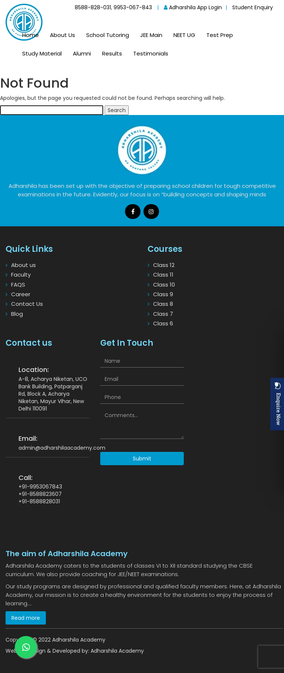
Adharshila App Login (193, 7)
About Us (62, 35)
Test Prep (219, 35)
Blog (17, 314)
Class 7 (163, 314)
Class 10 (164, 284)
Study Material (42, 53)
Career (20, 294)
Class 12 (164, 265)
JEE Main (151, 35)
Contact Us (27, 304)
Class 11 (163, 274)
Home (30, 35)
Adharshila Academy (117, 651)
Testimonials (150, 53)
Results (112, 53)
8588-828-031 (93, 7)
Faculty (21, 274)
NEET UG (184, 35)
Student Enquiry (252, 7)
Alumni (82, 53)
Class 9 (163, 294)
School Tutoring (107, 35)
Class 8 (163, 304)
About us (23, 265)
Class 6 (163, 323)
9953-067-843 (133, 7)
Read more (25, 618)
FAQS (18, 284)
